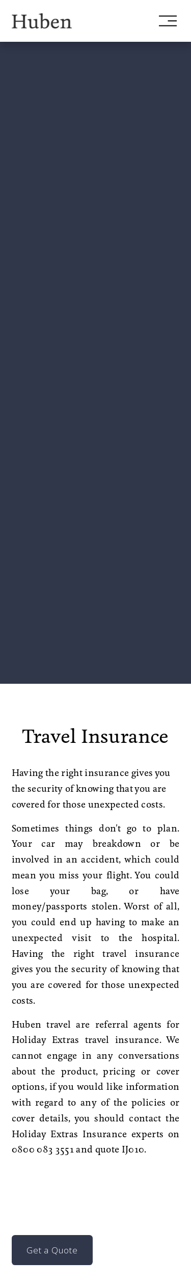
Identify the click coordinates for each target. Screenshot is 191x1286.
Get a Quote (51, 1250)
